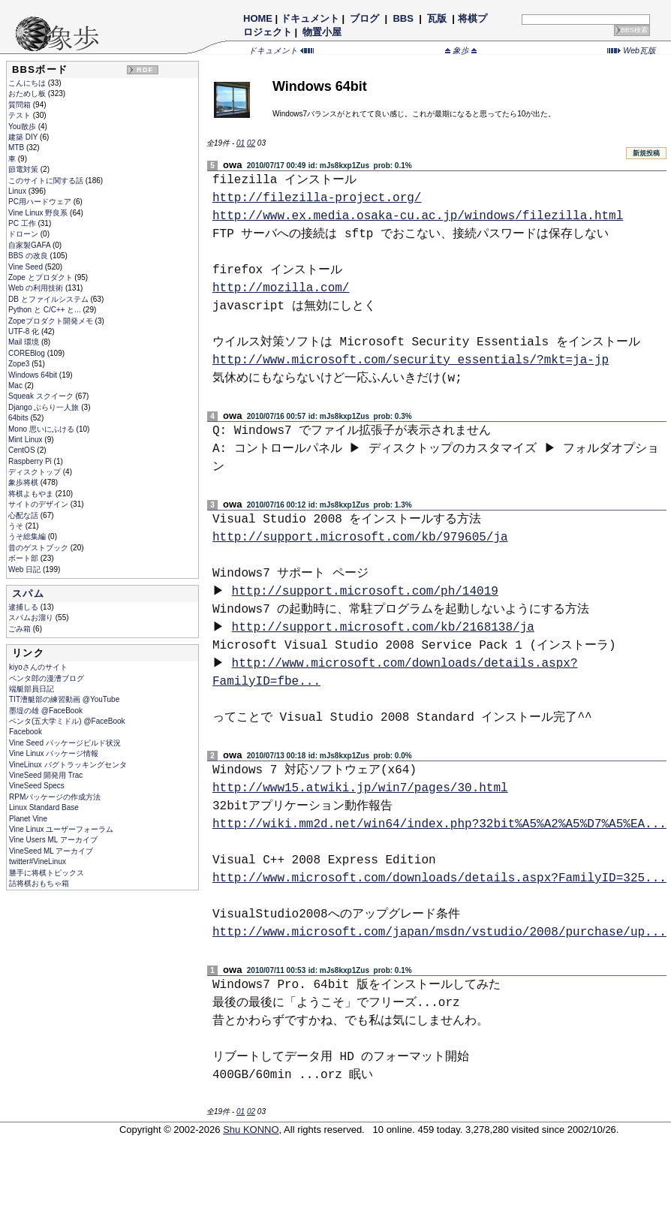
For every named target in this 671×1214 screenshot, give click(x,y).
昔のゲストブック (39, 548)
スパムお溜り (32, 617)
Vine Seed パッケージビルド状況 (65, 743)
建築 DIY (24, 137)
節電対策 (24, 169)
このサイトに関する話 (47, 180)
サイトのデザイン (39, 504)
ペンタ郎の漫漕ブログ (46, 678)
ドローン (24, 234)
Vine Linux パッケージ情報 (53, 753)
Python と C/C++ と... (45, 310)
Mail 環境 (24, 342)
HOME (257, 18)
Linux (18, 191)
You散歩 (23, 126)
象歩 (461, 50)
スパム (28, 593)
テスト (20, 115)
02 (251, 143)
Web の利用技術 (36, 288)
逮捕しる (24, 607)
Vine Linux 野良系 (39, 213)
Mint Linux (26, 439)
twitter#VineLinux (37, 861)
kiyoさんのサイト (38, 667)
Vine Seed (26, 267)
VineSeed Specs (37, 786)
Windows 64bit (33, 375)
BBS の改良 (29, 256)
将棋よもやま (32, 494)
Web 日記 (25, 569)
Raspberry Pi (31, 461)
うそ (17, 526)
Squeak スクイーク (41, 396)
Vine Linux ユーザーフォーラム (61, 829)
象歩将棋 (24, 482)
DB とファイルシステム (49, 299)
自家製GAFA (30, 245)
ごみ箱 (20, 629)
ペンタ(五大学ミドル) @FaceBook (67, 721)
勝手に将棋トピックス (46, 873)
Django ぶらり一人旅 (44, 407)
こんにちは (28, 83)
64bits (19, 418)
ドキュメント (310, 18)
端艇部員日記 (31, 689)
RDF (145, 70)
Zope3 (20, 364)
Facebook (25, 731)
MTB (17, 147)
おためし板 (28, 93)
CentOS (22, 450)
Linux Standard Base (44, 807)
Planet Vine (28, 819)
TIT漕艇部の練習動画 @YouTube (64, 699)
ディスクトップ (35, 472)
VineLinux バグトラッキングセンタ (68, 765)
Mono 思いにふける (42, 429)
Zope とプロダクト (41, 277)
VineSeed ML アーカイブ (51, 851)
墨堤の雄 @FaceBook (46, 710)
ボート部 (24, 558)
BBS (403, 18)
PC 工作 (23, 223)
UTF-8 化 (24, 331)
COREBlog (27, 353)
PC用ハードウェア (41, 201)
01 (240, 143)
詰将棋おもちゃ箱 (39, 883)
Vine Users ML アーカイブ (53, 840)
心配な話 (24, 515)
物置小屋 (322, 32)
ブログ (365, 18)
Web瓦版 (631, 50)
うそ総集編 (28, 536)
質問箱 (20, 105)
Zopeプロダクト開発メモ (51, 321)
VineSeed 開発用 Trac (46, 775)
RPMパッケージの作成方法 (55, 797)
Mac (16, 385)
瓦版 (436, 18)
